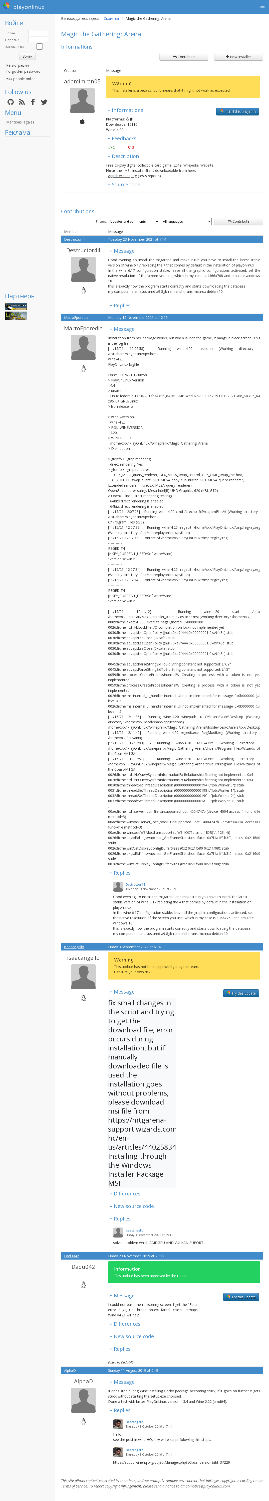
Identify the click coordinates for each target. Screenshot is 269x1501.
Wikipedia (191, 165)
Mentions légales (20, 122)
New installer (238, 56)
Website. (207, 165)
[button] (262, 6)
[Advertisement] (27, 214)
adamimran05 (82, 81)
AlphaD (70, 1370)
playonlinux (24, 6)
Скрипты (111, 18)
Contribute (184, 56)
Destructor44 (75, 239)
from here (187, 170)
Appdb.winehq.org (122, 175)
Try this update (241, 993)
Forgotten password (23, 71)
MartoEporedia (76, 317)
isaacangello (74, 946)
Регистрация (17, 65)
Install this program (237, 111)
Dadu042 (71, 1256)
